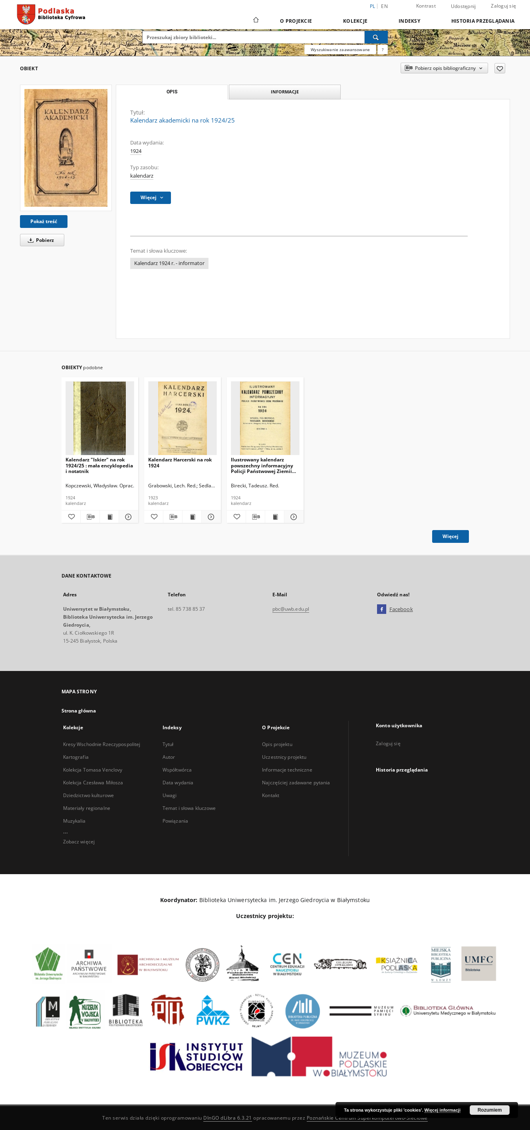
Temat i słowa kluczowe (189, 808)
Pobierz (39, 240)
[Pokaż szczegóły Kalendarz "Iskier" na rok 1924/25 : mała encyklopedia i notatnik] (127, 517)
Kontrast (426, 5)
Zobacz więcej (79, 841)
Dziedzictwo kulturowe (88, 795)
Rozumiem (490, 1110)
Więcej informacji (443, 1110)
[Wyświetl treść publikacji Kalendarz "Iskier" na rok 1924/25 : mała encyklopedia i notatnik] (109, 517)
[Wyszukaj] (376, 37)
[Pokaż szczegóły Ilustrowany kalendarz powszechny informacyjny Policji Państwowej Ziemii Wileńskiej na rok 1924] (292, 517)
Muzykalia (74, 820)
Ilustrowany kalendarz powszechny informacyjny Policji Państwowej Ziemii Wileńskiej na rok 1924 (262, 465)
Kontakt (270, 795)
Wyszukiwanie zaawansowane (340, 49)
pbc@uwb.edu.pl (291, 609)
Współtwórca (177, 769)
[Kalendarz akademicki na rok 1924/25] (65, 148)
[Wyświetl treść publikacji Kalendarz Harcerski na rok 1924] (192, 517)
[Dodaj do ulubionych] (499, 68)
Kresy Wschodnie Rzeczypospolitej (102, 744)
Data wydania (178, 782)
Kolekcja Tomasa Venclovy (93, 769)
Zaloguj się (503, 5)
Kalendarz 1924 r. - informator (169, 263)
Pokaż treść (43, 221)
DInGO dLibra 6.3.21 (227, 1117)
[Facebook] (381, 609)
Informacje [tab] (285, 92)
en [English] (384, 6)
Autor (169, 757)
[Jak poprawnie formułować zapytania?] (382, 49)
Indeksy (409, 21)
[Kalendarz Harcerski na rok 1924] (182, 418)
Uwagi (170, 795)
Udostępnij (463, 6)
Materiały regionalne (86, 808)
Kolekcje (355, 21)
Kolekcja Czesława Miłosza (93, 782)
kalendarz (141, 175)
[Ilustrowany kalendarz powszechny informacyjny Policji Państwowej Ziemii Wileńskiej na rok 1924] (265, 418)
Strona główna (79, 710)
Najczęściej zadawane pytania (296, 782)
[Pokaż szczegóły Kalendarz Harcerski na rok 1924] (209, 517)
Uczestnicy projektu (284, 757)
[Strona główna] (255, 21)
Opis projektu (277, 744)
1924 (135, 151)
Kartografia (76, 757)
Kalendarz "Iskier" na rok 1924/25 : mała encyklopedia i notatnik (99, 465)
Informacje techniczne (287, 769)
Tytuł (168, 744)
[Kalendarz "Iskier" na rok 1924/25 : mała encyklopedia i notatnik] (100, 418)
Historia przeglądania (482, 21)
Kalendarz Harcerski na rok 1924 (180, 462)
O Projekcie (296, 21)
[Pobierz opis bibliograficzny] (90, 517)
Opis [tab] (172, 92)
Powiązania (175, 820)
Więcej (451, 536)
